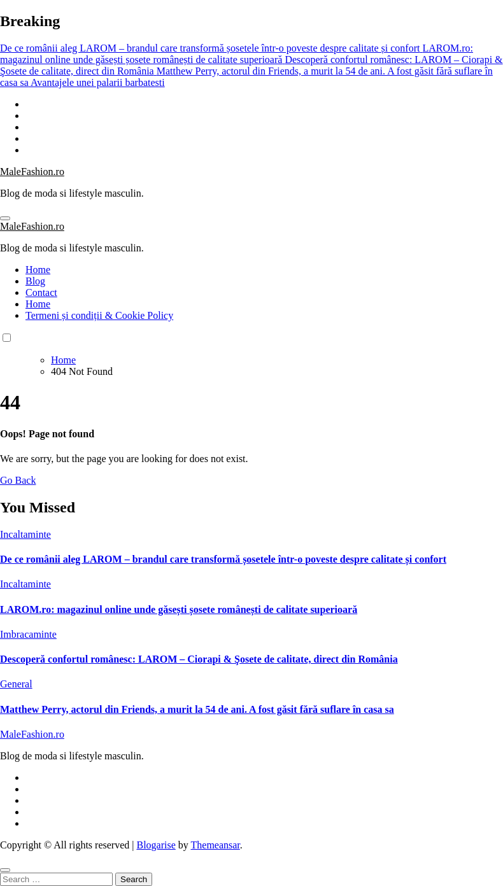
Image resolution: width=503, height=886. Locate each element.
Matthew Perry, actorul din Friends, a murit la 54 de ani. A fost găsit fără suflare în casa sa (197, 709)
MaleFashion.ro (32, 171)
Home (37, 269)
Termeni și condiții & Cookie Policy (99, 315)
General (16, 684)
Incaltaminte (25, 534)
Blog (35, 281)
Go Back (18, 480)
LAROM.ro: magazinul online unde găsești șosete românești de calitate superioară (178, 609)
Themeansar (215, 845)
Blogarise (155, 845)
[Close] (5, 870)
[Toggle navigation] (5, 218)
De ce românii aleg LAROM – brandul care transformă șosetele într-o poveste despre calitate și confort (223, 559)
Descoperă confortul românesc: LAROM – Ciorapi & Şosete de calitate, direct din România (199, 659)
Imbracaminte (28, 634)
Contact (41, 292)
